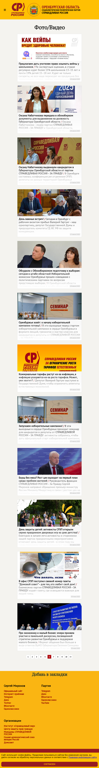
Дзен (6, 700)
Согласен (49, 764)
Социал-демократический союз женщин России (19, 738)
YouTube (45, 703)
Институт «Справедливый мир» (19, 726)
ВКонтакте (9, 706)
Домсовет (9, 742)
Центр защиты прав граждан (18, 729)
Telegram (8, 697)
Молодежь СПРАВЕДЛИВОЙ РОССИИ (17, 733)
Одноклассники (11, 709)
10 (66, 657)
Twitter (7, 703)
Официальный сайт (13, 691)
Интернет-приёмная (14, 694)
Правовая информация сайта (82, 757)
